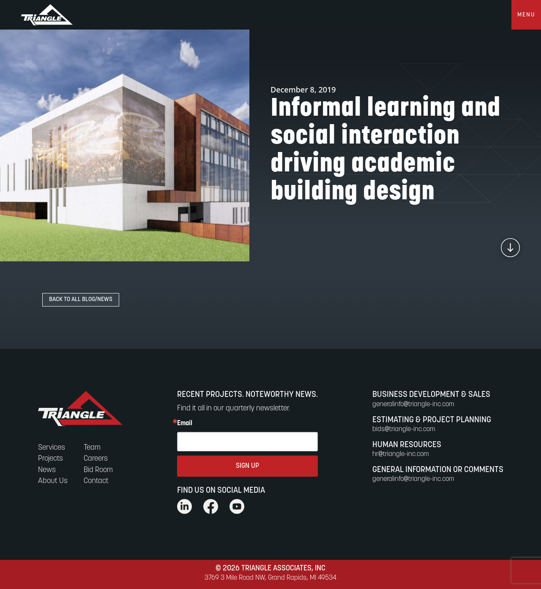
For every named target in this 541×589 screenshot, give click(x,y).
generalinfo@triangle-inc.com (413, 404)
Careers (96, 458)
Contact (96, 481)
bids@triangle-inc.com (403, 429)
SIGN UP (247, 466)
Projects (50, 458)
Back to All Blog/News (80, 299)
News (47, 470)
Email (184, 423)
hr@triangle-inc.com (400, 454)
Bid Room (98, 470)
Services (51, 447)
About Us (53, 481)
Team (92, 447)
